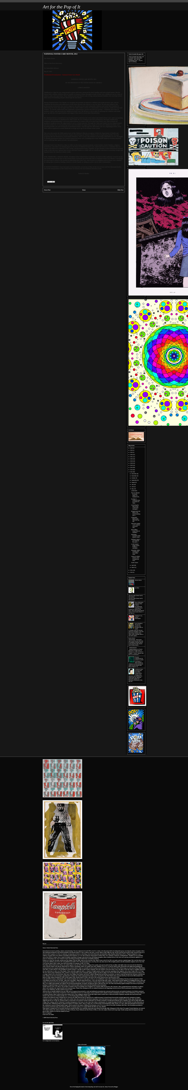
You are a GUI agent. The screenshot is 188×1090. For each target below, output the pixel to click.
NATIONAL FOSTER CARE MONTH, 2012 (135, 536)
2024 (131, 450)
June (132, 486)
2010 (131, 572)
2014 (131, 467)
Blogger (116, 1086)
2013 (131, 469)
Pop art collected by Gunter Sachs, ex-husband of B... (135, 494)
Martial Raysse (133, 647)
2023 (131, 452)
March (133, 567)
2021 (131, 456)
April (132, 565)
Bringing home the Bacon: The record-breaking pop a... (135, 513)
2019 (131, 461)
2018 (131, 463)
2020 (131, 458)
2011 (131, 570)
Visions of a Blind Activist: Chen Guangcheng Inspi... (135, 558)
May (132, 488)
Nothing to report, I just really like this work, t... (135, 541)
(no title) (137, 588)
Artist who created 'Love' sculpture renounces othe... (135, 525)
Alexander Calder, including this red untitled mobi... (135, 552)
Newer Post (47, 190)
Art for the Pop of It (61, 6)
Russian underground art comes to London (139, 658)
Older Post (120, 190)
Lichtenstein (134, 490)
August (133, 482)
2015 (131, 465)
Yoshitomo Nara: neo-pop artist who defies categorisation (139, 671)
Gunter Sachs (134, 562)
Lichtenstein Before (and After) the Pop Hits (135, 519)
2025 (131, 448)
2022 (131, 454)
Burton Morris (138, 580)
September (134, 480)
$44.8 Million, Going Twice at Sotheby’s (135, 531)
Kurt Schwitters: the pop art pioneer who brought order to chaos (139, 626)
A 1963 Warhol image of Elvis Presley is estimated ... (135, 546)
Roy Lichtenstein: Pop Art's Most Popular (139, 604)
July (132, 484)
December (134, 473)
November (134, 475)
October (133, 478)
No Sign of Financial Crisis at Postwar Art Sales (135, 501)
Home (84, 190)
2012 (131, 471)
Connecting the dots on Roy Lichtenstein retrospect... (135, 507)
